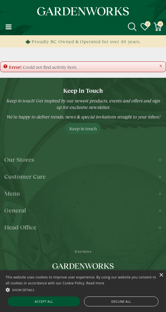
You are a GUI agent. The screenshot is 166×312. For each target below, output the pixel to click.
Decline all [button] (121, 301)
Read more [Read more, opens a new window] (95, 283)
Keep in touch (83, 128)
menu (8, 27)
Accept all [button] (44, 301)
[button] (83, 289)
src (132, 27)
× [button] (161, 275)
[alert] (83, 291)
